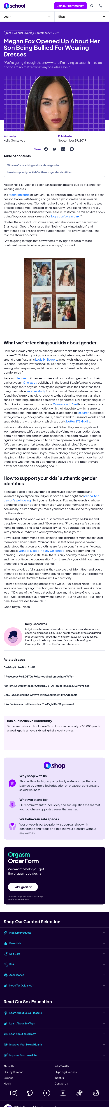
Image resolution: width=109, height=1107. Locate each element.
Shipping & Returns (66, 1072)
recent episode (19, 195)
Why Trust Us (62, 1066)
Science (8, 1077)
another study (36, 391)
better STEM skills (78, 421)
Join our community (70, 6)
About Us (9, 1066)
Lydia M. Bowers (46, 359)
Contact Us (61, 1083)
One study (30, 382)
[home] (14, 6)
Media (7, 1083)
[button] (27, 17)
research (83, 413)
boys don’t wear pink (65, 216)
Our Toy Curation (13, 1072)
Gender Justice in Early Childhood (41, 551)
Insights (59, 1077)
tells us (21, 378)
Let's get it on (23, 887)
